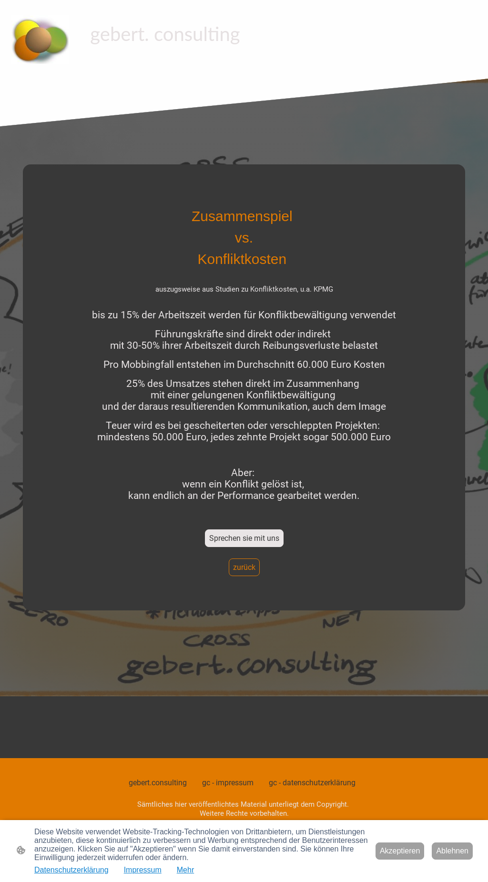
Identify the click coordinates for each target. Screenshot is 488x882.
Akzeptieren (400, 851)
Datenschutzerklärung (71, 870)
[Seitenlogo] (40, 39)
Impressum (143, 870)
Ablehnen (452, 851)
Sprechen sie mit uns (244, 538)
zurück (244, 567)
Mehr (185, 870)
